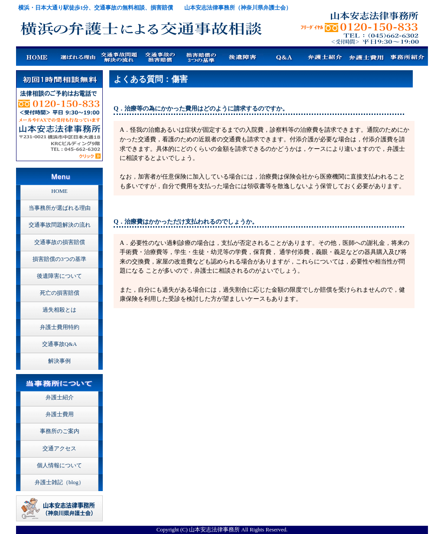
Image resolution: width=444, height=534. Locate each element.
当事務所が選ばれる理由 (60, 208)
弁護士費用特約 (59, 327)
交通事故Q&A (59, 344)
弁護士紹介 (60, 397)
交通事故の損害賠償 (59, 242)
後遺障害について (59, 276)
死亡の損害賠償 (59, 293)
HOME (59, 191)
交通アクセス (59, 449)
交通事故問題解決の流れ (60, 225)
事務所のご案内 (59, 431)
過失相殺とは (59, 310)
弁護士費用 (60, 414)
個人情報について (59, 465)
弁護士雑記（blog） (59, 482)
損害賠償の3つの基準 (59, 259)
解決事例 (59, 361)
